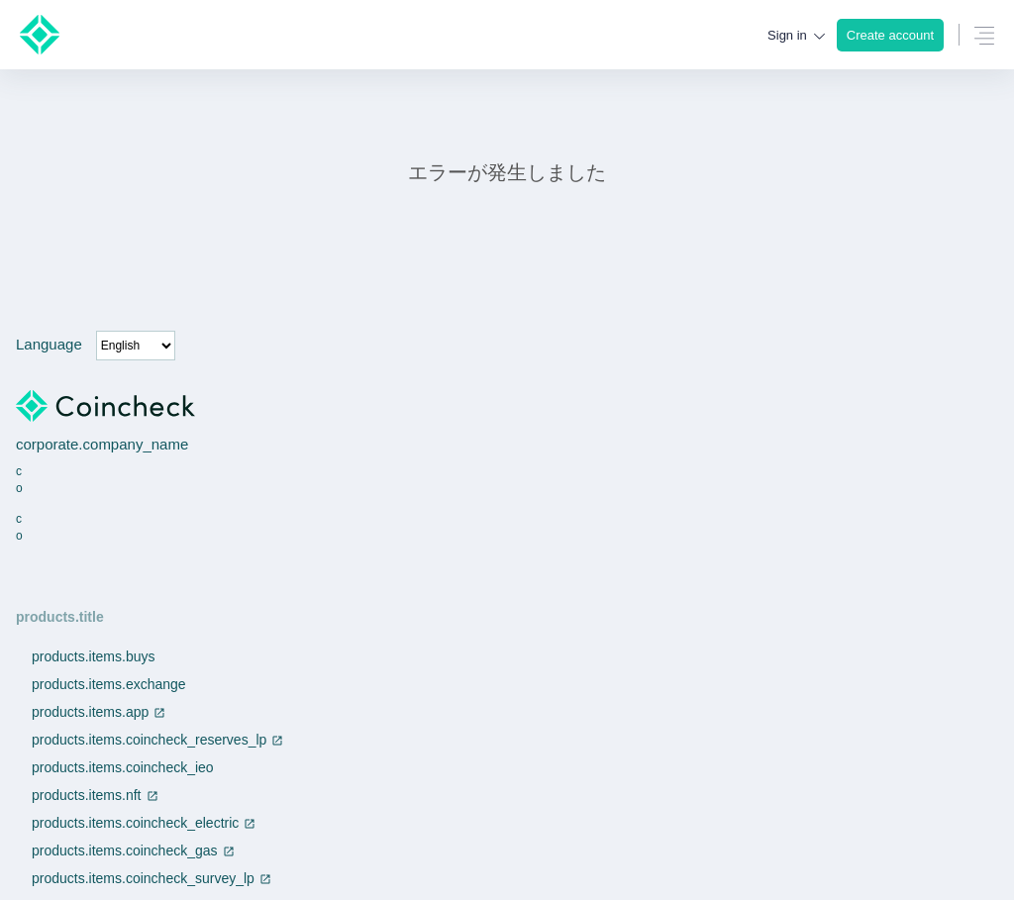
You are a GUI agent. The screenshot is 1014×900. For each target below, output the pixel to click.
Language (49, 344)
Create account (890, 35)
